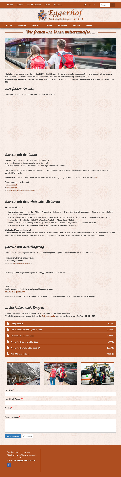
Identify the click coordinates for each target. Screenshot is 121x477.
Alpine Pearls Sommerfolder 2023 (24, 342)
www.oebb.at (11, 185)
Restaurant (22, 25)
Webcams (57, 5)
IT (94, 5)
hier (95, 177)
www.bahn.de (11, 187)
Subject (8, 408)
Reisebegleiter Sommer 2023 (22, 336)
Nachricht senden (12, 436)
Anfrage (10, 5)
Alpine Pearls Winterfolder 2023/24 (25, 348)
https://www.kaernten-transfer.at (18, 263)
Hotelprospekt (17, 323)
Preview (27, 436)
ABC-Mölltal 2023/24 (19, 354)
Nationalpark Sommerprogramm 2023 (26, 330)
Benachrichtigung (12, 417)
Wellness (49, 25)
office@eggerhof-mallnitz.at (24, 460)
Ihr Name (9, 390)
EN (90, 5)
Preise (47, 5)
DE (85, 5)
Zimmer (9, 25)
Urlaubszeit (62, 25)
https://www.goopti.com (15, 291)
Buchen (20, 5)
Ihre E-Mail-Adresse (13, 399)
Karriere (89, 25)
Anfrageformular (48, 316)
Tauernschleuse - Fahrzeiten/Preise (20, 190)
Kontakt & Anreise (34, 5)
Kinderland (36, 25)
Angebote (76, 25)
